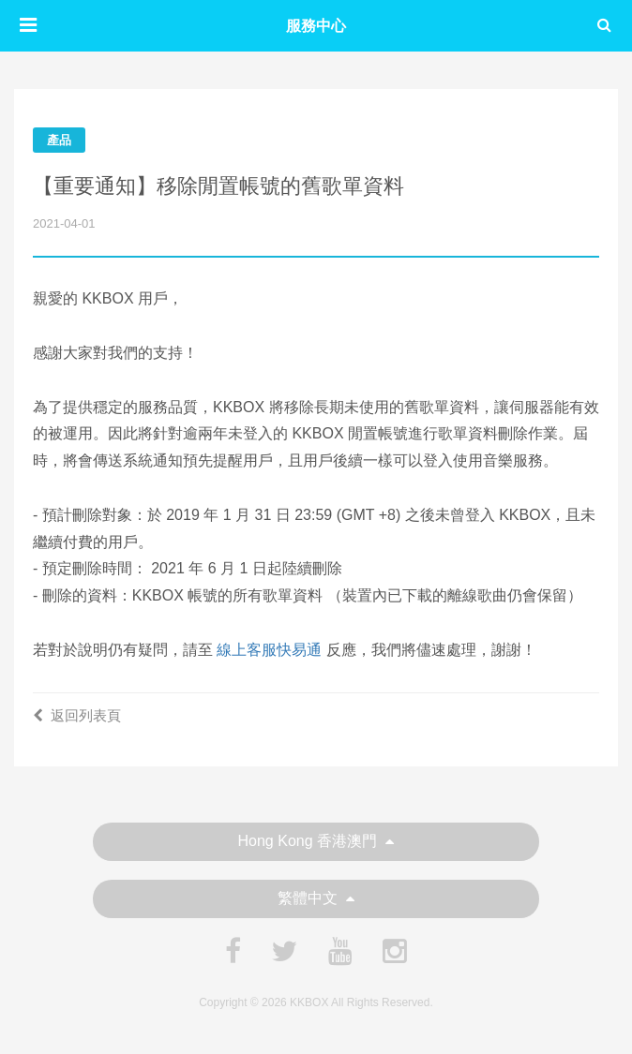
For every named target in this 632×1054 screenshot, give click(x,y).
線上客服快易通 (269, 650)
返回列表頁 (77, 715)
